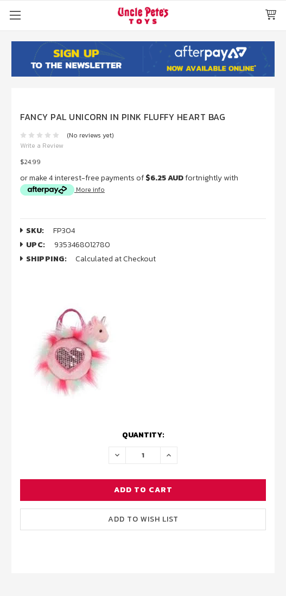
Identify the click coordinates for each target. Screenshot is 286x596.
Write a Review (41, 145)
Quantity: (143, 435)
